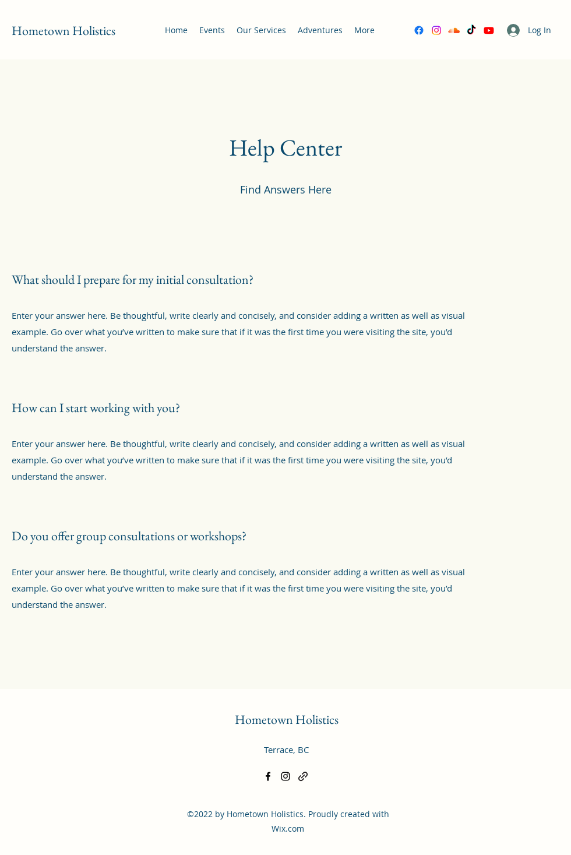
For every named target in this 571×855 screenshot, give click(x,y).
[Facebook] (419, 30)
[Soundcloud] (454, 30)
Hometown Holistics (63, 30)
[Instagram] (436, 30)
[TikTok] (471, 30)
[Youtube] (489, 30)
